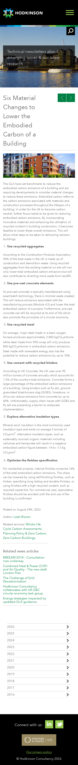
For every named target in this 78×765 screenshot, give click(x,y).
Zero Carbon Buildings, (19, 538)
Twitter (59, 724)
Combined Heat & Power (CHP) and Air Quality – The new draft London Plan (25, 569)
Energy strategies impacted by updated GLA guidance (24, 600)
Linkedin (49, 724)
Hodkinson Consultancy (23, 13)
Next (62, 98)
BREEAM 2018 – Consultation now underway (23, 559)
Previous (70, 98)
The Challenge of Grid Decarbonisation (19, 579)
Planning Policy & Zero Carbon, (25, 533)
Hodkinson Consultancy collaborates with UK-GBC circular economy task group (23, 590)
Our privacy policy (39, 752)
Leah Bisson (22, 517)
